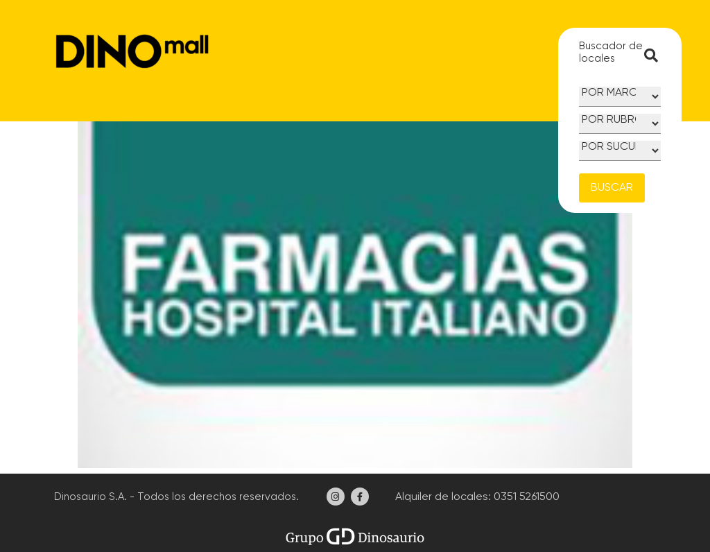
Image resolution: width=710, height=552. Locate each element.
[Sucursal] (620, 151)
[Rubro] (620, 124)
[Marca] (620, 97)
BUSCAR (612, 187)
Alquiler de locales (440, 497)
